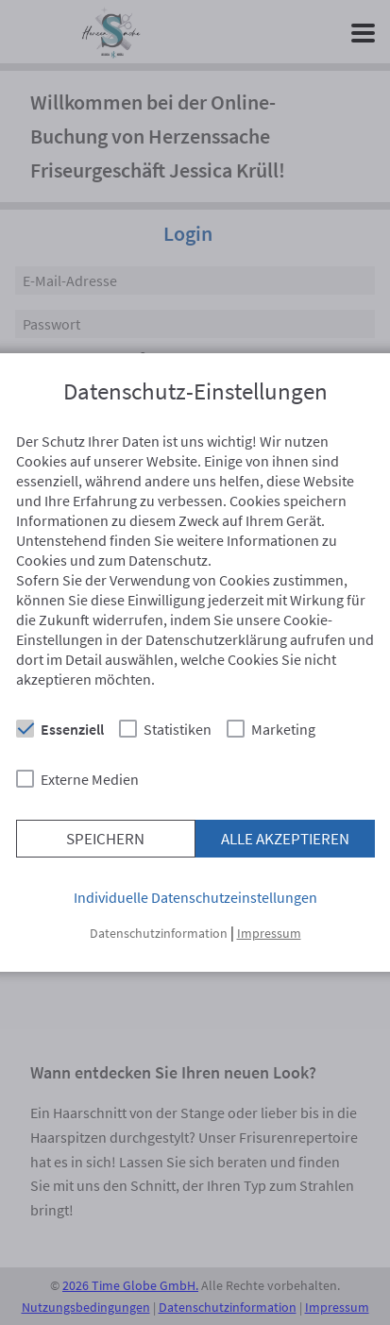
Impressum (269, 933)
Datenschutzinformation (159, 933)
